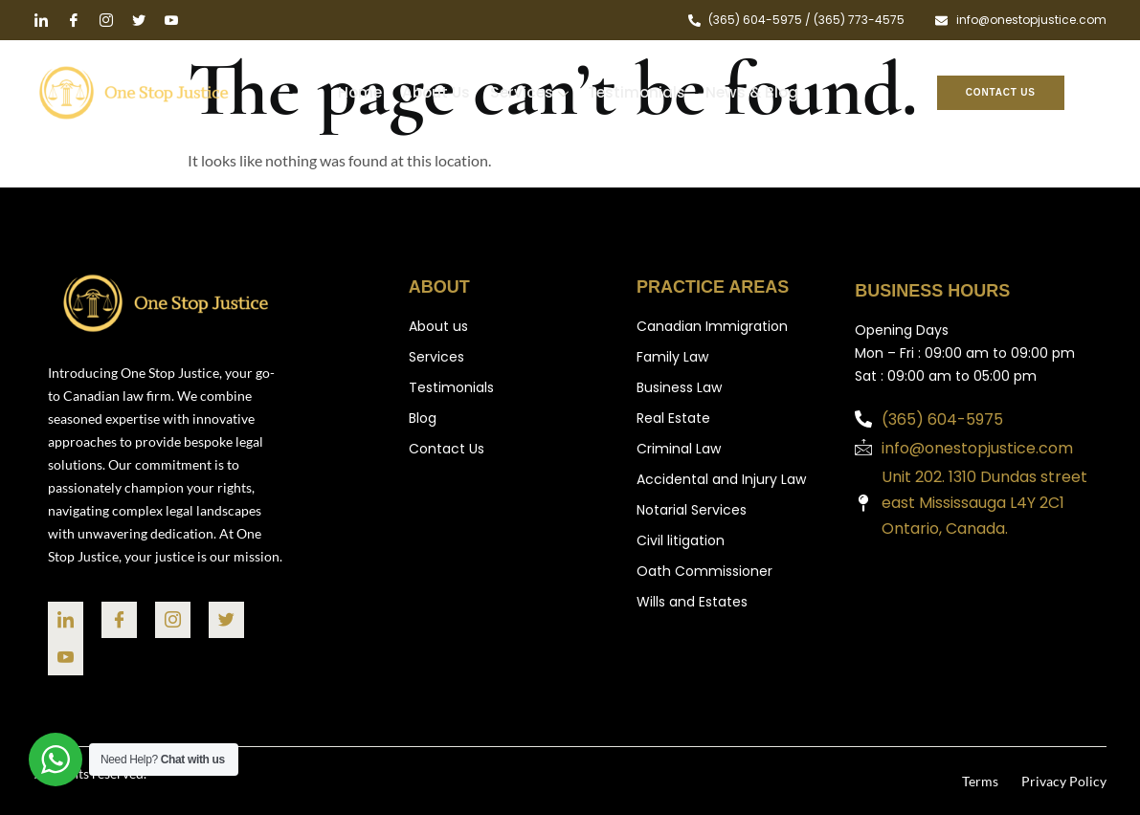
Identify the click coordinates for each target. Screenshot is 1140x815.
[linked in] (65, 620)
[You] (65, 656)
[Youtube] (171, 21)
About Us (438, 92)
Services (529, 95)
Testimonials (635, 92)
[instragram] (106, 21)
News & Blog (749, 92)
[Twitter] (226, 620)
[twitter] (138, 21)
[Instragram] (172, 620)
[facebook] (73, 21)
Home (364, 92)
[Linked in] (41, 21)
